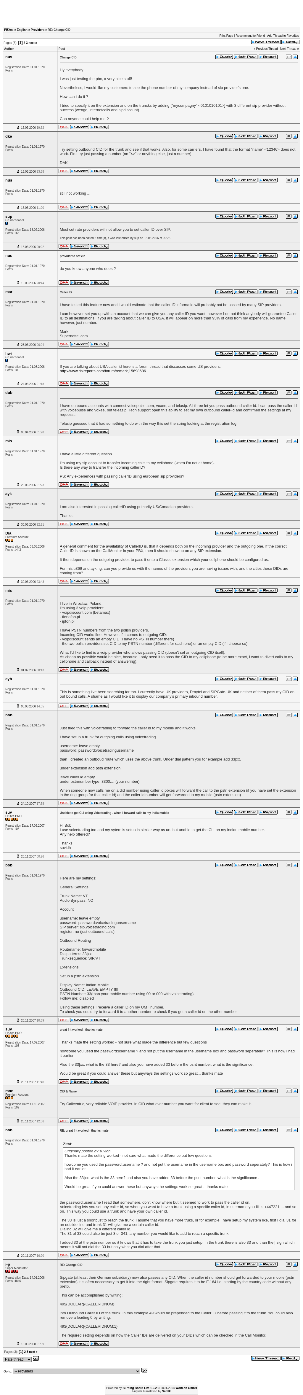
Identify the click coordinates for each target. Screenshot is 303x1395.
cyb (8, 679)
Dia (8, 533)
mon (9, 1091)
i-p (7, 1264)
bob (8, 715)
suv (8, 812)
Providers (37, 29)
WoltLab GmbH (186, 1388)
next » (32, 42)
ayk (8, 493)
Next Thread (288, 48)
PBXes (9, 29)
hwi (8, 353)
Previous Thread (267, 48)
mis (8, 441)
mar (8, 292)
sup (8, 216)
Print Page (226, 35)
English (22, 29)
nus (8, 57)
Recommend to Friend (250, 35)
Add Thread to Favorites (283, 35)
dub (8, 392)
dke (8, 136)
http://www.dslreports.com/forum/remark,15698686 (103, 371)
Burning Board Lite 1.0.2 (140, 1388)
